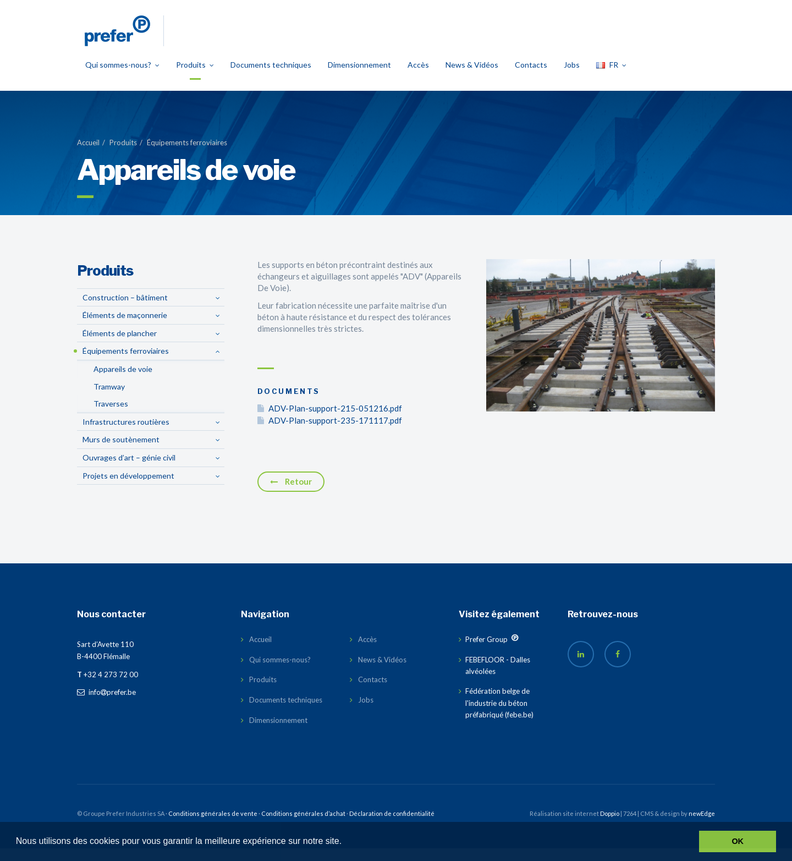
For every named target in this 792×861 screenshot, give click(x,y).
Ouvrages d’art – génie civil (128, 470)
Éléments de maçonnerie (124, 327)
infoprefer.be (106, 704)
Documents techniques (270, 78)
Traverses (111, 416)
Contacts (531, 78)
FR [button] (611, 78)
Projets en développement (128, 488)
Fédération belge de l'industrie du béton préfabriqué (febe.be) (499, 715)
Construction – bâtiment (125, 310)
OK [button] (738, 841)
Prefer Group (486, 652)
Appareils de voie (123, 381)
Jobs (572, 78)
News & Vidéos (472, 78)
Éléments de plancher (119, 345)
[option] (600, 348)
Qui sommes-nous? (122, 78)
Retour (291, 494)
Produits (195, 78)
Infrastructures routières (125, 434)
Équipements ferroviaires (187, 155)
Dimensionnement (359, 78)
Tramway (109, 399)
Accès (418, 78)
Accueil (88, 155)
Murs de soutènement (121, 452)
